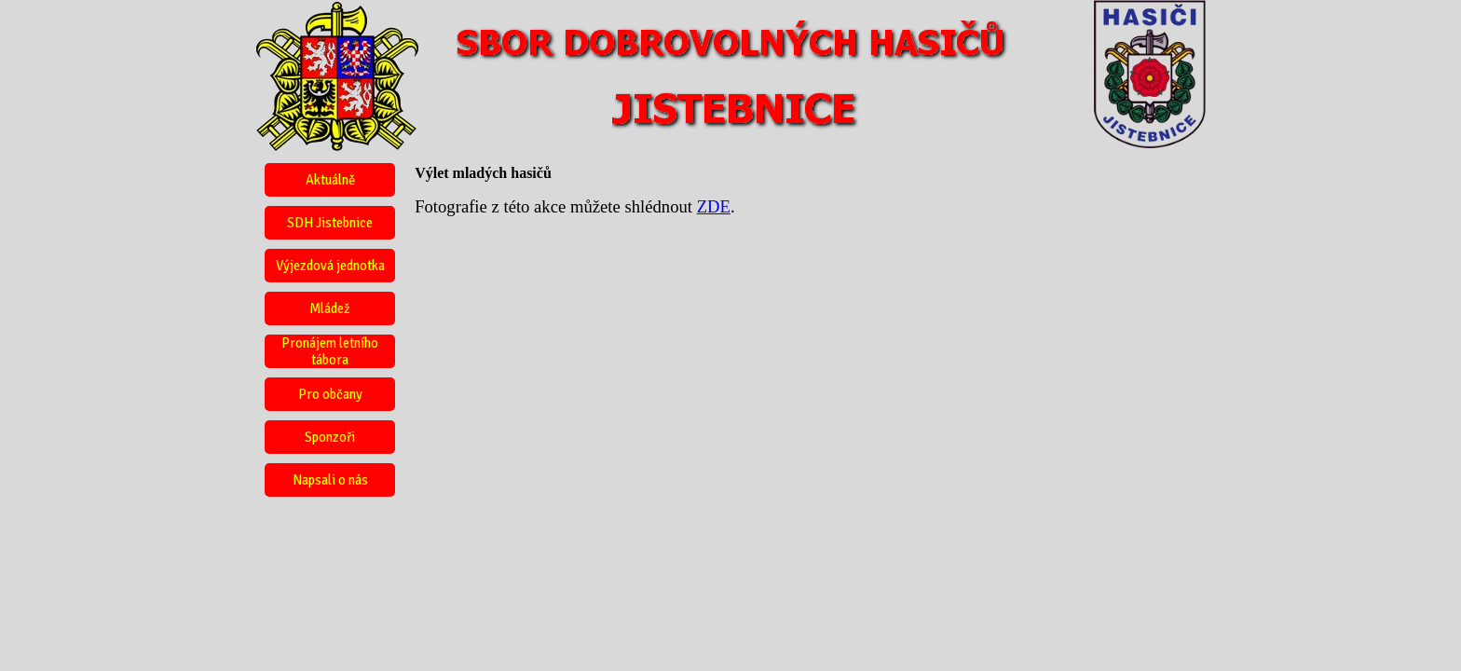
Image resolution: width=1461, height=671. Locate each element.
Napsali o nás (330, 480)
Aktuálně (330, 179)
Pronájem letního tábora (329, 351)
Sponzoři (330, 437)
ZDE (713, 206)
